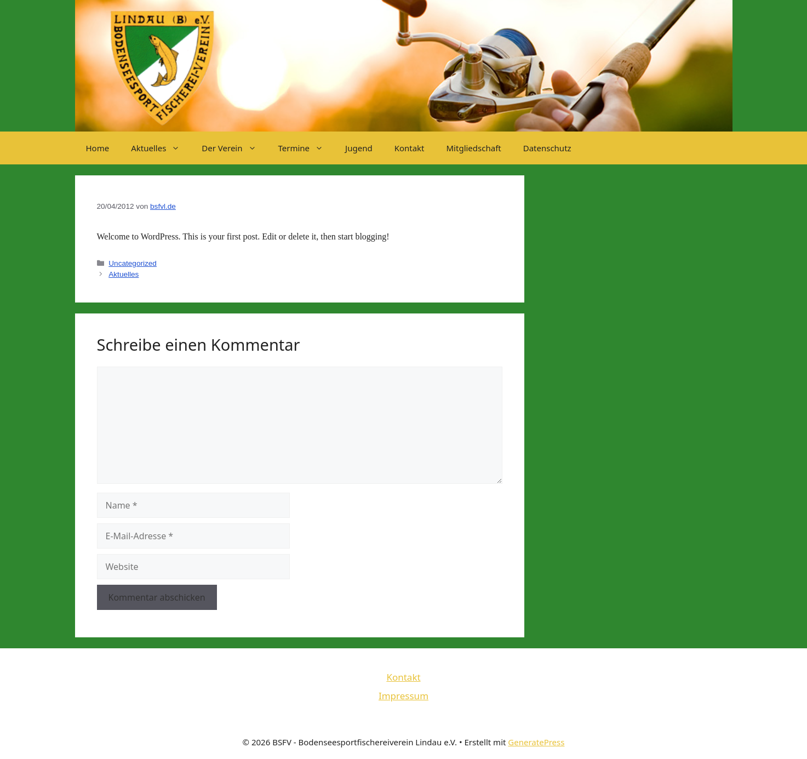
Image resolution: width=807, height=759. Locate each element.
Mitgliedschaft (474, 147)
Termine (306, 148)
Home (98, 147)
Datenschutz (547, 147)
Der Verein (234, 148)
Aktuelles (161, 148)
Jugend (359, 147)
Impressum (403, 695)
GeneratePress (536, 742)
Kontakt (409, 147)
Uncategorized (132, 263)
